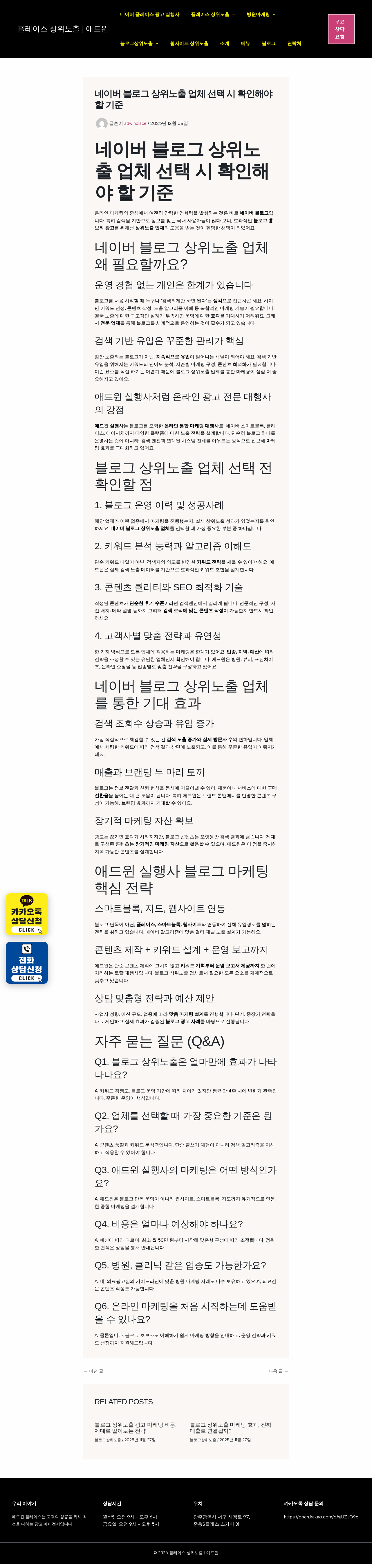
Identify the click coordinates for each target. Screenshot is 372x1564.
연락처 (294, 43)
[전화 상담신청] (27, 963)
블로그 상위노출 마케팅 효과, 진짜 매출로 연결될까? (233, 1427)
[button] (341, 29)
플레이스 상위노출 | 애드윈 (63, 28)
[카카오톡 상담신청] (27, 914)
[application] (232, 14)
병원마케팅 (261, 14)
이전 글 (94, 1371)
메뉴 (245, 43)
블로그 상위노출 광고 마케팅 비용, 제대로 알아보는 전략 (138, 1427)
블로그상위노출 (139, 43)
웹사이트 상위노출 (189, 43)
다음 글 (278, 1371)
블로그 (269, 43)
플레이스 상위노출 (213, 14)
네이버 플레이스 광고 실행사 (149, 14)
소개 (224, 43)
